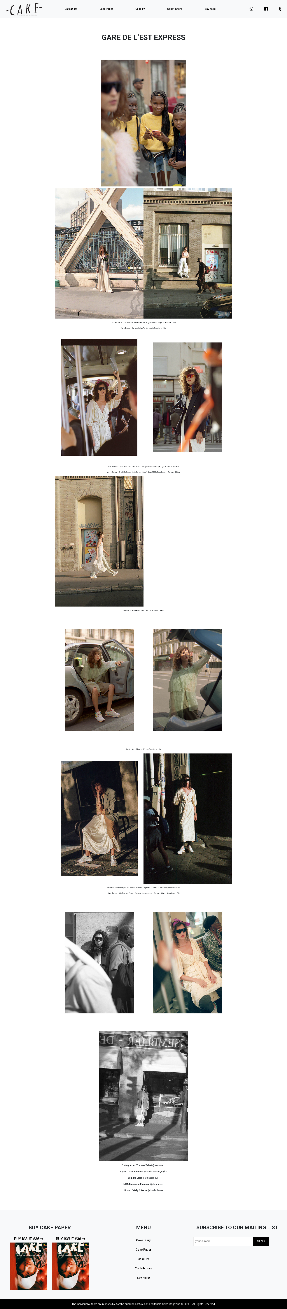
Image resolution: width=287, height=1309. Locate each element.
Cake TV (140, 8)
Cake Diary (71, 8)
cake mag (24, 9)
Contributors (174, 8)
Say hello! (210, 8)
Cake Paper (106, 8)
